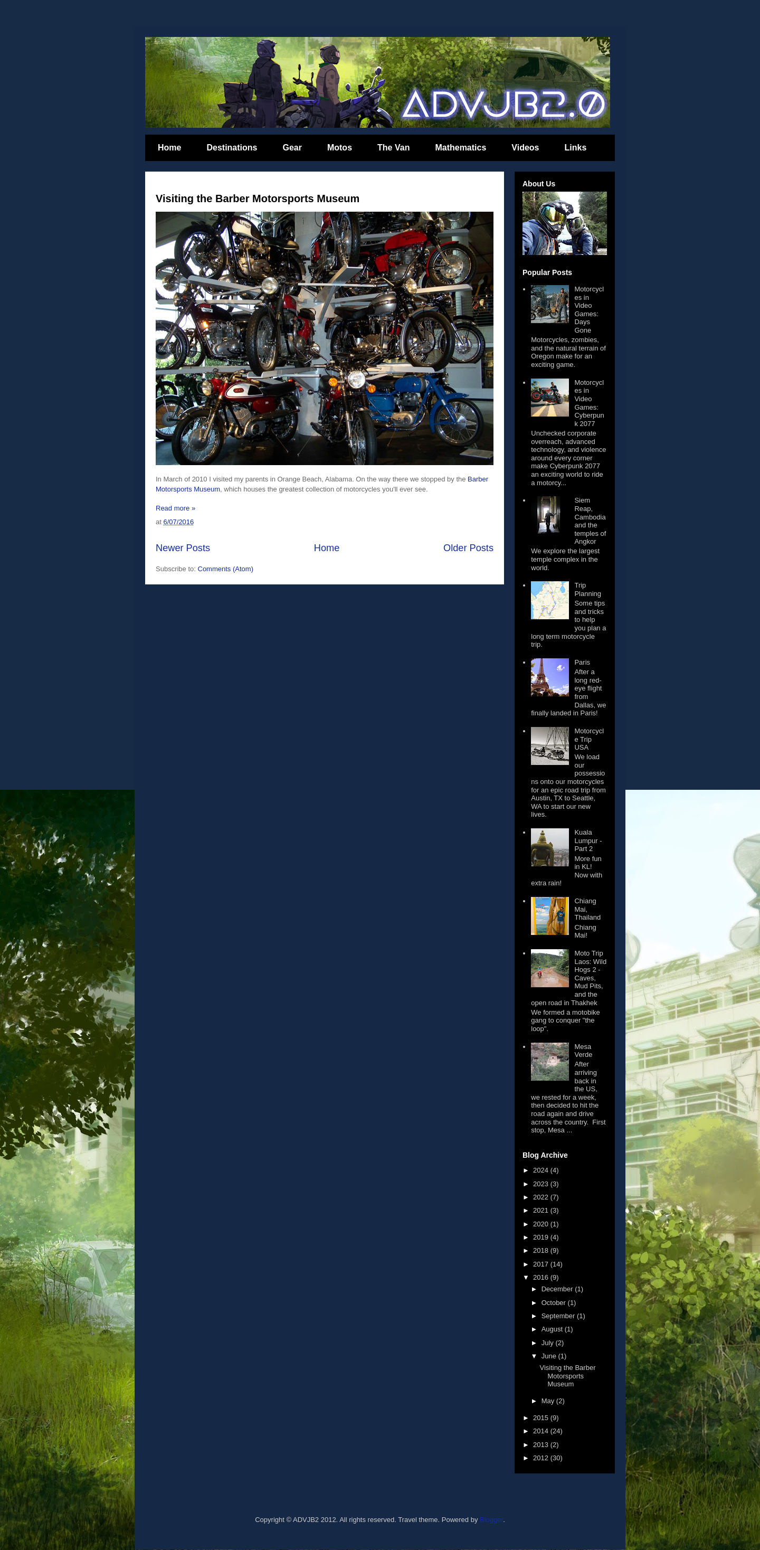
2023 (541, 1184)
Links (576, 147)
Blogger (491, 1520)
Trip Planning (587, 589)
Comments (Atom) (225, 569)
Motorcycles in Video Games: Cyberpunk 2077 (589, 403)
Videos (525, 147)
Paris (582, 662)
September (559, 1316)
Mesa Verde (583, 1051)
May (549, 1401)
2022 (541, 1197)
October (555, 1303)
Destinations (231, 147)
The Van (393, 147)
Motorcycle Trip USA (589, 739)
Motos (339, 147)
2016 (541, 1277)
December (558, 1289)
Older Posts (468, 548)
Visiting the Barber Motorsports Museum (257, 198)
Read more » (175, 508)
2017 (541, 1264)
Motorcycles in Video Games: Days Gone (589, 309)
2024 (541, 1170)
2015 (541, 1418)
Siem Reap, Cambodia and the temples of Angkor (590, 520)
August (553, 1329)
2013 (541, 1445)
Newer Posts (183, 548)
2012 (541, 1458)
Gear (291, 147)
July (549, 1343)
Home (169, 147)
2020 (541, 1224)
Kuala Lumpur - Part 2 (588, 840)
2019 (541, 1237)
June (550, 1356)
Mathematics (460, 147)
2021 (541, 1210)
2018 (541, 1250)
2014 (541, 1431)
